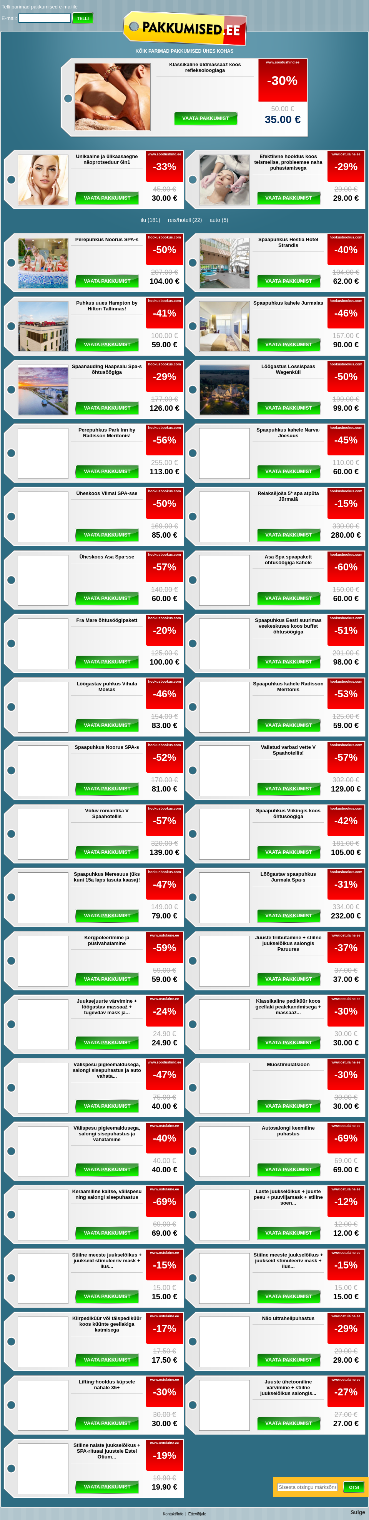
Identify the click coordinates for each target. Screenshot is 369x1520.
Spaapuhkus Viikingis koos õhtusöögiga (288, 813)
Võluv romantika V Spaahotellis (106, 813)
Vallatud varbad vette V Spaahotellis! (288, 750)
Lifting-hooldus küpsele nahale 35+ (107, 1384)
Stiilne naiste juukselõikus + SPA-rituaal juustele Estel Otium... (106, 1451)
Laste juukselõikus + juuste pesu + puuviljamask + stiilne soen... (288, 1197)
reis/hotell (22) (185, 220)
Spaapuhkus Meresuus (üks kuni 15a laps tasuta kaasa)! (107, 877)
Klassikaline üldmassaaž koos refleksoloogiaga (205, 67)
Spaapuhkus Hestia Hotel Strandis (288, 242)
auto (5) (219, 220)
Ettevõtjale (197, 1514)
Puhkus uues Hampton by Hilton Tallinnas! (107, 306)
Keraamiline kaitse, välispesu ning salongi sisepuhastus (107, 1194)
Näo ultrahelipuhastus (288, 1318)
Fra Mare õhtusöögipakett (107, 620)
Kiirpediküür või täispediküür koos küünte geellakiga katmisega (106, 1324)
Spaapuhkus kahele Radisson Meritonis (288, 686)
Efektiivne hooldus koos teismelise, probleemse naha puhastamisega (288, 162)
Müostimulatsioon (288, 1064)
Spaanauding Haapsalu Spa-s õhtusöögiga (107, 369)
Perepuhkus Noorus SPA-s (106, 239)
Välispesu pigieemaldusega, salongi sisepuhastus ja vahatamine (106, 1133)
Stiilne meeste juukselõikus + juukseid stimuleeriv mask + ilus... (107, 1260)
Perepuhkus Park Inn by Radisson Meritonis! (106, 432)
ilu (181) (150, 220)
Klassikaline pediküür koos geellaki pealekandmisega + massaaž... (288, 1006)
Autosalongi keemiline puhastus (288, 1131)
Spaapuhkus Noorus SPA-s (107, 747)
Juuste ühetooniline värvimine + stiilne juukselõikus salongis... (288, 1387)
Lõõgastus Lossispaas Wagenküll (288, 369)
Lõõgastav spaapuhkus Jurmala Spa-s (288, 877)
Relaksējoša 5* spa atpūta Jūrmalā (288, 496)
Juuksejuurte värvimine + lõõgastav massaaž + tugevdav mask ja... (107, 1006)
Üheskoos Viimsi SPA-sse (106, 493)
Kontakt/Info (173, 1514)
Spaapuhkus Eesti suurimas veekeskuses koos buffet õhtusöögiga (288, 626)
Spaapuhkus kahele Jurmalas (288, 303)
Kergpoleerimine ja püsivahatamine (106, 940)
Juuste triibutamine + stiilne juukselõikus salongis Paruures (288, 943)
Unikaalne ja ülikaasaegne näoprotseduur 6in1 (107, 159)
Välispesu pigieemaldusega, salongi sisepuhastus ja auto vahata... (107, 1070)
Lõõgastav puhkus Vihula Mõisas (106, 686)
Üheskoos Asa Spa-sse (107, 557)
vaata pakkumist (205, 118)
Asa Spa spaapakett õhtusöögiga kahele (288, 559)
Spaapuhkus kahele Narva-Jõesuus (288, 432)
